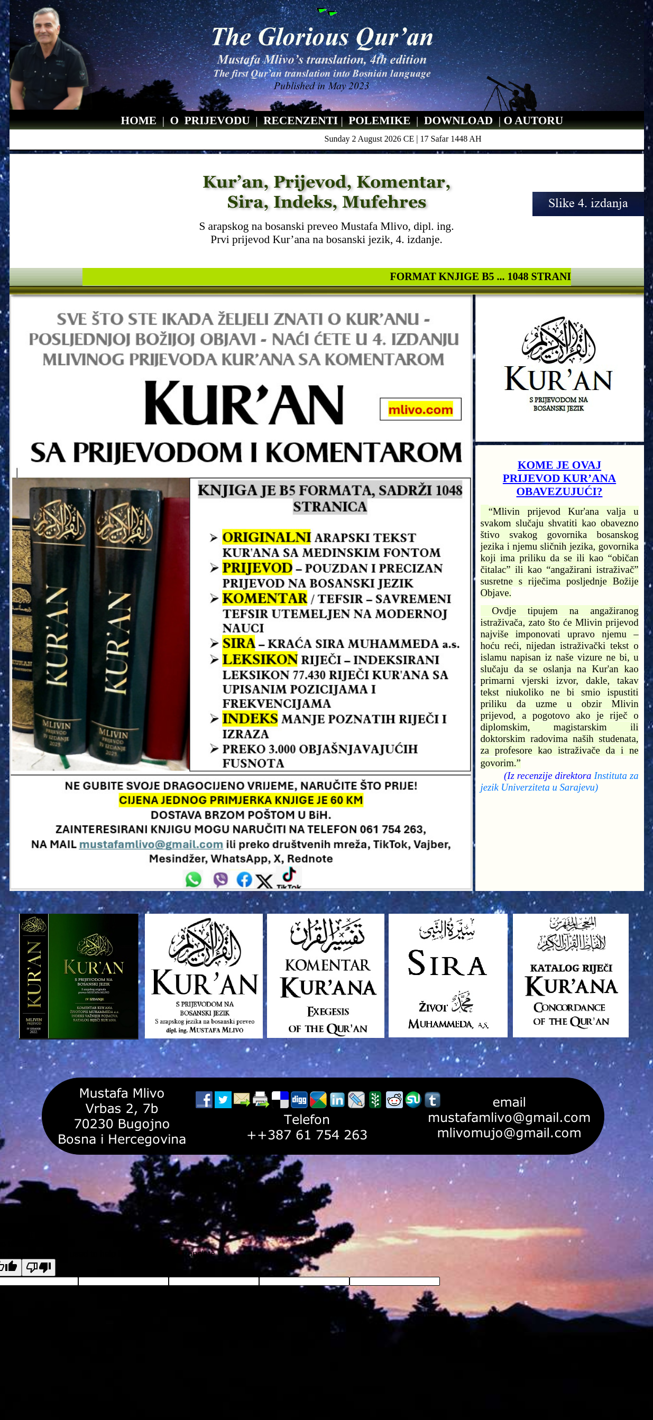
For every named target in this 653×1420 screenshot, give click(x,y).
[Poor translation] (39, 1267)
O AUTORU (533, 120)
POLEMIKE (379, 120)
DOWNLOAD (459, 120)
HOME (139, 120)
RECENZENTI (302, 120)
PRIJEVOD (213, 120)
